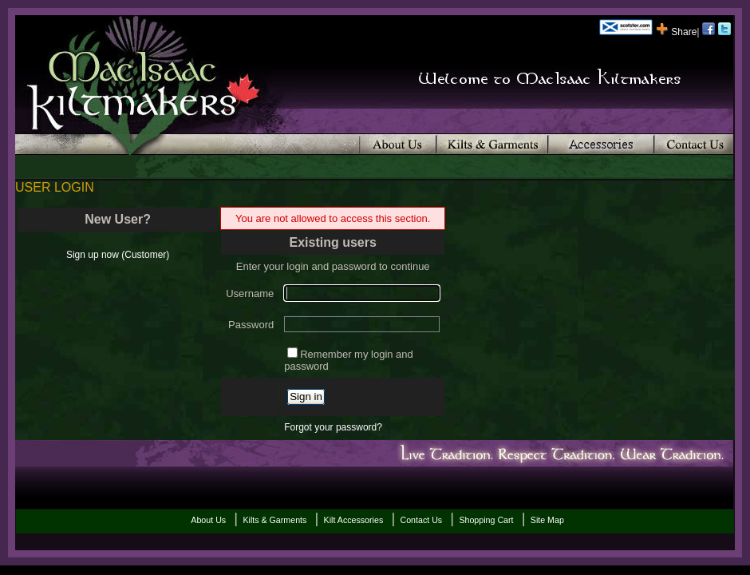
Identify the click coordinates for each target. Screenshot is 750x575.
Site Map (547, 520)
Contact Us (421, 520)
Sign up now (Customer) (117, 254)
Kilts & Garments (274, 520)
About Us (208, 520)
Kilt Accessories (354, 520)
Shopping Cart (486, 520)
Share (676, 32)
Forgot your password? (333, 427)
